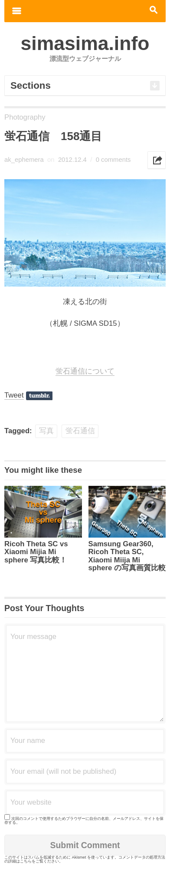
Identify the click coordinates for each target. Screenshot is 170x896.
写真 (46, 431)
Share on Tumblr (39, 395)
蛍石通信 (80, 431)
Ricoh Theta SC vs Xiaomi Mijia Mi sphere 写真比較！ (36, 552)
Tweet (14, 395)
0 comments (113, 159)
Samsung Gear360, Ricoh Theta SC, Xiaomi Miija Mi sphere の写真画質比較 (127, 556)
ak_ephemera (24, 159)
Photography (25, 117)
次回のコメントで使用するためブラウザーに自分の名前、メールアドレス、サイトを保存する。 (83, 820)
